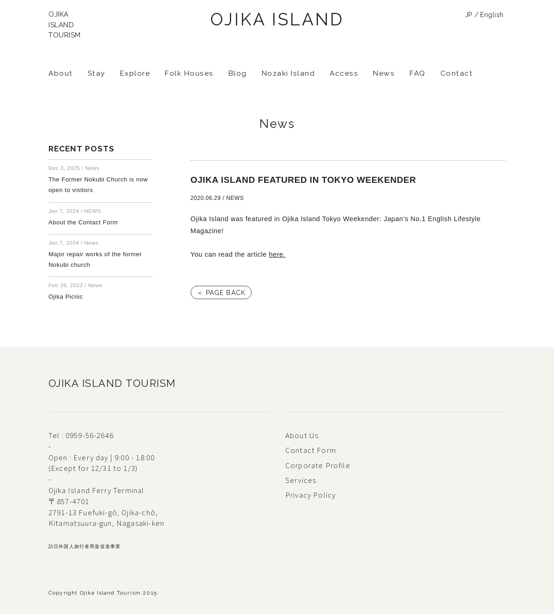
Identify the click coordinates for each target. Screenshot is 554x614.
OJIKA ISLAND (277, 19)
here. (277, 254)
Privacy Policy (310, 495)
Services (300, 480)
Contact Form (310, 450)
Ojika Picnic (65, 296)
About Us (302, 435)
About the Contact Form (83, 222)
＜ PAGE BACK (221, 292)
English (492, 14)
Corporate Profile (317, 465)
